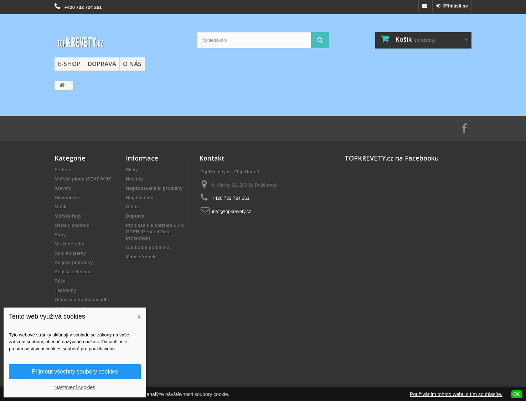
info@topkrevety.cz (231, 211)
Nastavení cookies (75, 387)
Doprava (101, 64)
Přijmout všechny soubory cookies (75, 372)
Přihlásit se (455, 6)
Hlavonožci (67, 197)
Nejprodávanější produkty (154, 188)
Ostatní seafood (72, 225)
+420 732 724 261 (83, 7)
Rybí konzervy (70, 253)
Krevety (63, 188)
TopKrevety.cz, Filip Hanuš (230, 171)
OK (516, 394)
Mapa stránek (140, 256)
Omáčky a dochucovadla (82, 299)
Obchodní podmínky (148, 247)
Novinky (135, 179)
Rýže (60, 281)
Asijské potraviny (74, 262)
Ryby (60, 234)
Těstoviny (65, 290)
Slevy (132, 169)
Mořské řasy (68, 216)
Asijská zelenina (72, 271)
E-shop (69, 64)
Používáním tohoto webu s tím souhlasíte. (456, 394)
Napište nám (139, 197)
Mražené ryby (69, 244)
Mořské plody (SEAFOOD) (83, 179)
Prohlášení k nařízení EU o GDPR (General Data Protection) (155, 232)
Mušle (61, 206)
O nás (132, 64)
